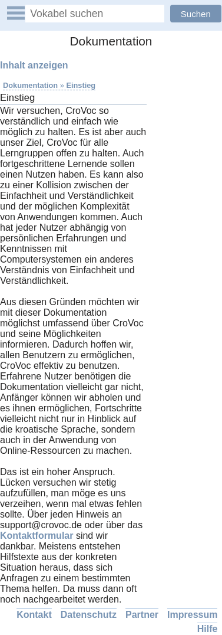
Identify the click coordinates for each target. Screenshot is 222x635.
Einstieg (80, 85)
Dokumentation (30, 85)
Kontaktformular (36, 536)
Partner (141, 615)
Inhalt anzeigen (34, 65)
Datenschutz (89, 615)
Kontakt (34, 615)
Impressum (192, 615)
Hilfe (207, 629)
